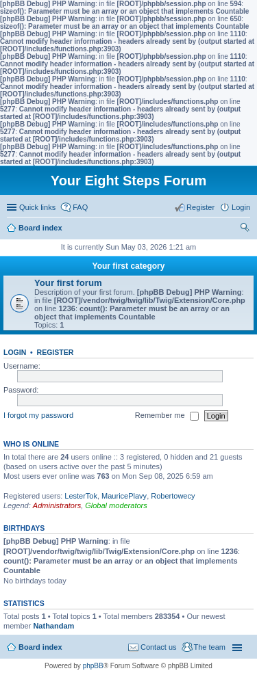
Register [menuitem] (200, 207)
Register (55, 352)
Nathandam (53, 626)
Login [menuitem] (241, 207)
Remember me (167, 416)
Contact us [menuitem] (158, 647)
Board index (40, 647)
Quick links (37, 207)
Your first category (129, 266)
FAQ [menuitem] (80, 207)
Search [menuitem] (244, 229)
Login (14, 352)
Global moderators (116, 505)
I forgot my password (38, 415)
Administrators (57, 505)
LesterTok (80, 496)
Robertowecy (173, 496)
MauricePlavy (124, 496)
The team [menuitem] (209, 647)
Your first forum (68, 283)
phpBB (93, 666)
